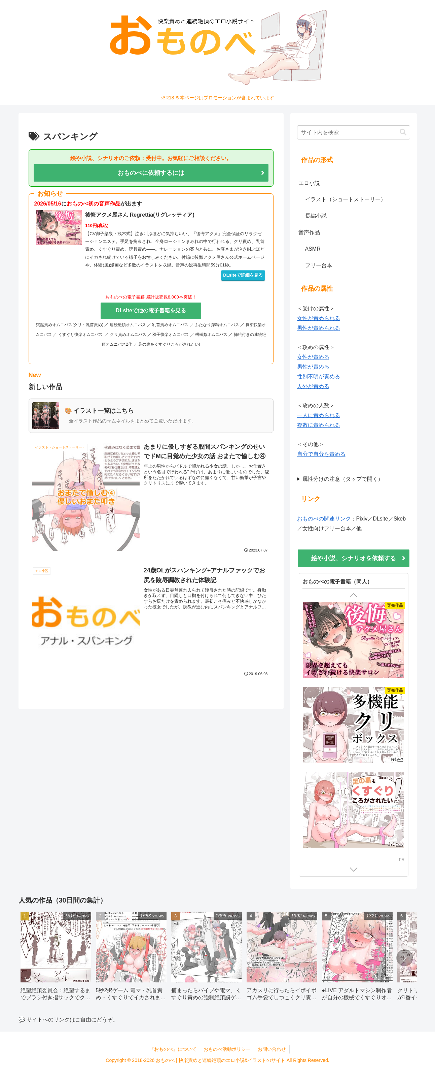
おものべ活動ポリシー (227, 1049)
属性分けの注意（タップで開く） (342, 479)
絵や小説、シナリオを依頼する (353, 558)
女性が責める (313, 357)
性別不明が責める (318, 376)
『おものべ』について (172, 1049)
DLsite (393, 870)
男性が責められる (318, 328)
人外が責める (313, 386)
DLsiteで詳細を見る (243, 275)
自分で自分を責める (321, 454)
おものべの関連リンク (324, 519)
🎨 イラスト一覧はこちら (99, 410)
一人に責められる (318, 415)
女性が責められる (318, 318)
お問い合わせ (272, 1049)
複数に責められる (318, 425)
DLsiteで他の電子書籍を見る (151, 310)
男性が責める (313, 367)
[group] (56, 958)
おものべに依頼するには (151, 172)
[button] (403, 132)
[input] (353, 132)
